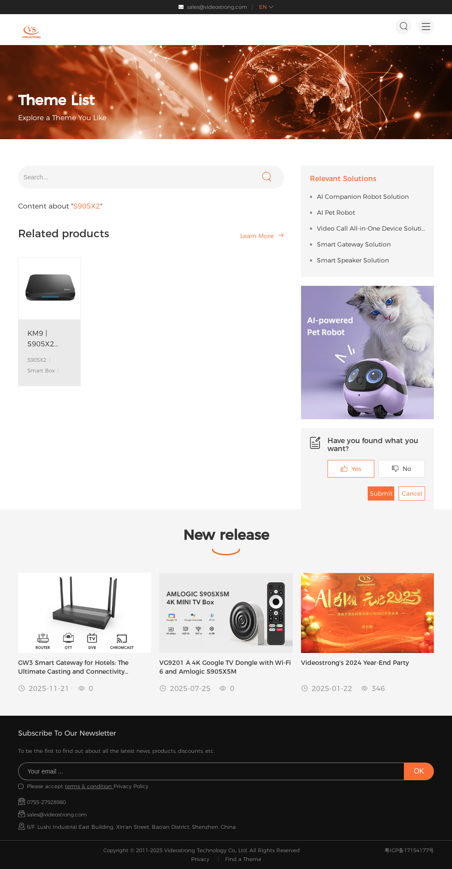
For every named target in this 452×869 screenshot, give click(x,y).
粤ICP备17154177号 (409, 850)
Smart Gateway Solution (354, 244)
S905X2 (36, 360)
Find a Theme (243, 859)
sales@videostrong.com (217, 7)
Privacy (200, 859)
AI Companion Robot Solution (363, 197)
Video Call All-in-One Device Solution (371, 228)
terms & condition (89, 786)
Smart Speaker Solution (353, 260)
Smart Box (41, 370)
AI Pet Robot (336, 212)
